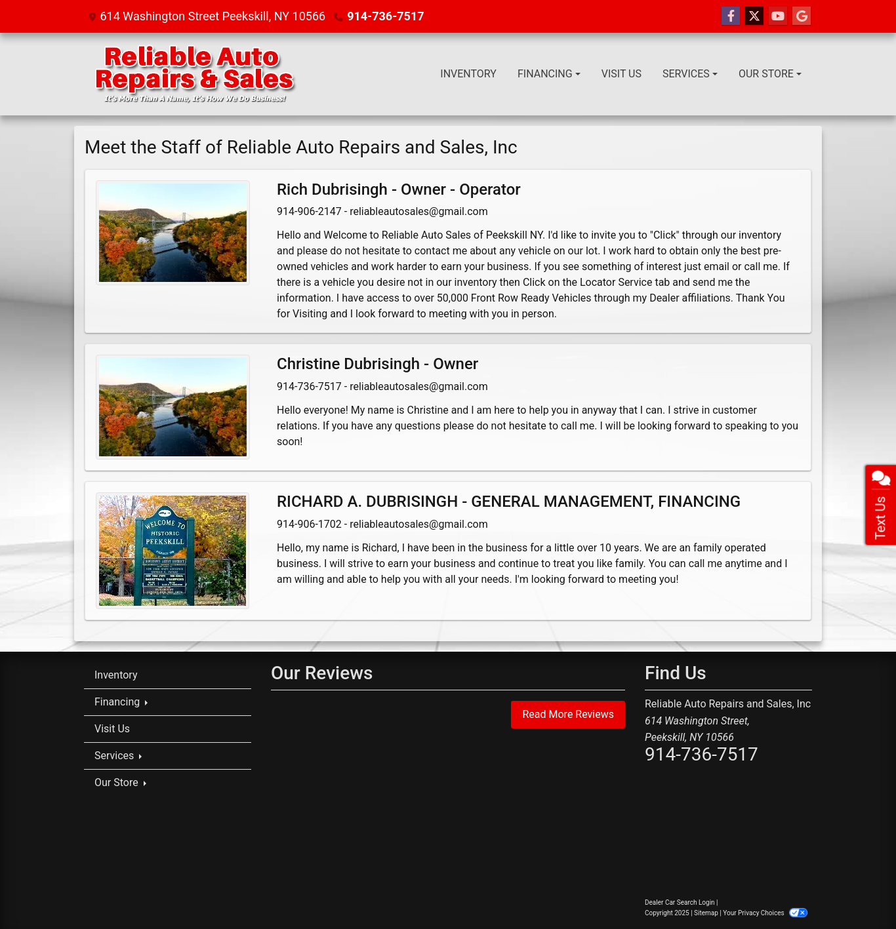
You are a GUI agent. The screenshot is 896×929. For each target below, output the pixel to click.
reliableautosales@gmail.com (419, 211)
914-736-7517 (385, 16)
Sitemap (706, 913)
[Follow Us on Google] (801, 16)
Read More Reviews (568, 714)
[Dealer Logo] (195, 74)
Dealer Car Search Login (680, 902)
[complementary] (856, 889)
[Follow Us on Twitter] (754, 16)
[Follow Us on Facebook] (731, 16)
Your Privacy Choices (765, 913)
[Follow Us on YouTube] (778, 16)
